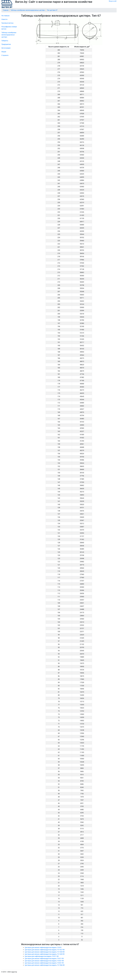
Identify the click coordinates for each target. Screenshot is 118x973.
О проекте (4, 55)
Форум (3, 52)
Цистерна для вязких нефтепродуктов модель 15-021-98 (44, 961)
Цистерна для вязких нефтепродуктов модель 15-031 (43, 947)
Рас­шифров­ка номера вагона (9, 28)
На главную (5, 16)
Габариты (4, 41)
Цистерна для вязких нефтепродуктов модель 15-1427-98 (44, 950)
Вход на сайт (113, 1)
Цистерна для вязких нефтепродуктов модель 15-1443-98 (44, 952)
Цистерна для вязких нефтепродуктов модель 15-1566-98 (44, 965)
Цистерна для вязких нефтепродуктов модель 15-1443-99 (44, 954)
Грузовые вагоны (7, 23)
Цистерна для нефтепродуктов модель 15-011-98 (41, 956)
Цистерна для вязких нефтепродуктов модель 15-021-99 (44, 963)
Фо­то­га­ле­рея (5, 48)
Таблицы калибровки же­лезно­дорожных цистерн (8, 35)
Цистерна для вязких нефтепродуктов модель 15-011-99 (44, 958)
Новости (4, 19)
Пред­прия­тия (6, 44)
